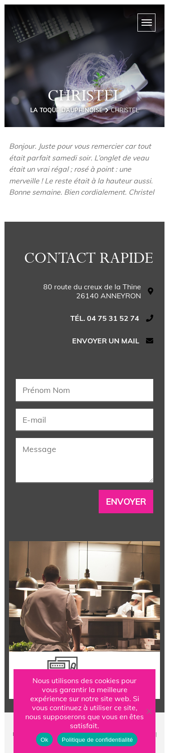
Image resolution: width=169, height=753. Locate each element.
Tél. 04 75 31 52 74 (104, 318)
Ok (44, 739)
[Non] (148, 711)
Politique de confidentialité (97, 739)
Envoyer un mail (105, 340)
